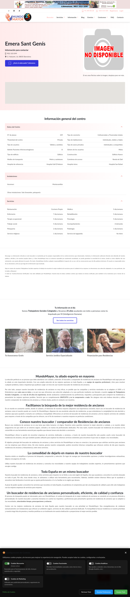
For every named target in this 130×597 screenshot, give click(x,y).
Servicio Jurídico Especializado (59, 355)
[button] (65, 91)
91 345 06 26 (89, 11)
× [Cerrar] (126, 552)
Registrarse (114, 11)
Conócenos (103, 17)
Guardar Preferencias (104, 592)
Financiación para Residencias (100, 355)
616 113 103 (103, 11)
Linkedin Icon (14, 10)
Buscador (50, 17)
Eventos (91, 17)
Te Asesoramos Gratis (14, 355)
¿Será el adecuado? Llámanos (24, 63)
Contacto (120, 17)
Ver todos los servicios (64, 320)
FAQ (112, 17)
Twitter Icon (19, 10)
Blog (82, 17)
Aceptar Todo (120, 592)
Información (73, 17)
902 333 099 (12, 53)
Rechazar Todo (86, 592)
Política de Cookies (9, 592)
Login (121, 11)
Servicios (61, 17)
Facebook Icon (8, 10)
